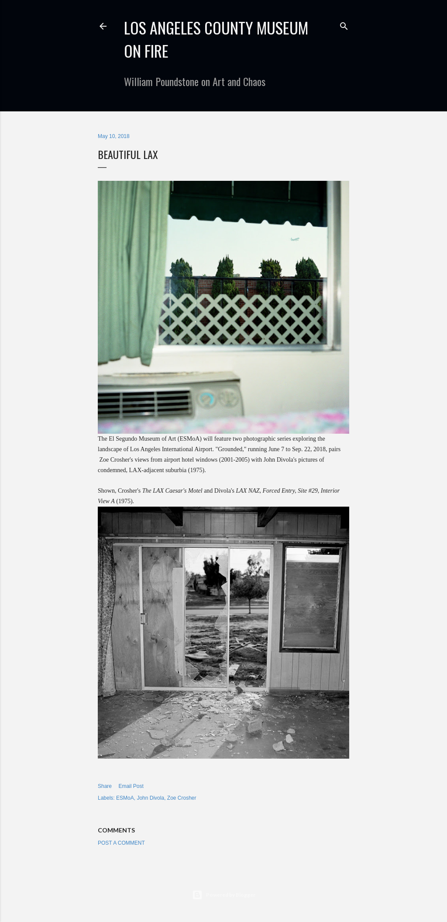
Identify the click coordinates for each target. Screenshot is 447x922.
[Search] (344, 24)
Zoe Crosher (181, 798)
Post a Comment (121, 843)
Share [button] (105, 786)
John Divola (150, 798)
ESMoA (125, 798)
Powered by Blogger (223, 895)
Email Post (130, 786)
